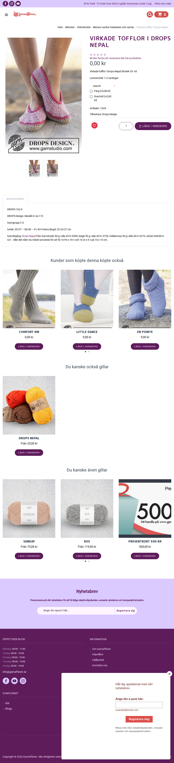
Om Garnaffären (101, 649)
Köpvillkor (97, 654)
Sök (7, 703)
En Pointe (145, 332)
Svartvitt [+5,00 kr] (102, 98)
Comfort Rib (29, 332)
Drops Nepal (29, 236)
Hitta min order (162, 3)
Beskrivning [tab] (15, 198)
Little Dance (87, 332)
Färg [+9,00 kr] (102, 91)
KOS (87, 541)
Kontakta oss (99, 665)
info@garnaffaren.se (14, 671)
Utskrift (97, 86)
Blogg (8, 708)
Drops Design (109, 114)
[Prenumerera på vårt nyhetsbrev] (87, 611)
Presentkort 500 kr (145, 541)
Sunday (29, 541)
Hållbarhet (98, 660)
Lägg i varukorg (153, 126)
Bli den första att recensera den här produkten (115, 58)
